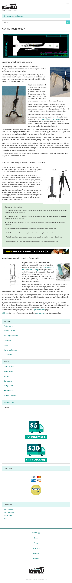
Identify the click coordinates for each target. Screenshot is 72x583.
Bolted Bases (8, 371)
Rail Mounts (8, 381)
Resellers (36, 548)
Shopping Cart (9, 402)
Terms (36, 538)
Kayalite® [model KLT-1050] (50, 119)
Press (36, 543)
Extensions (7, 340)
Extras (6, 345)
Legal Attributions (39, 310)
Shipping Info (8, 515)
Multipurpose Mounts (11, 335)
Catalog (10, 16)
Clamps (6, 376)
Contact (36, 558)
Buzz (5, 518)
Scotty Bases (8, 386)
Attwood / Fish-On (10, 395)
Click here (5, 313)
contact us (40, 313)
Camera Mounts (9, 331)
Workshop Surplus (10, 350)
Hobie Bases (8, 390)
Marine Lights (8, 326)
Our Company (9, 513)
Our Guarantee (9, 510)
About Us (36, 553)
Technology (19, 16)
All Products (8, 355)
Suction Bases (9, 366)
